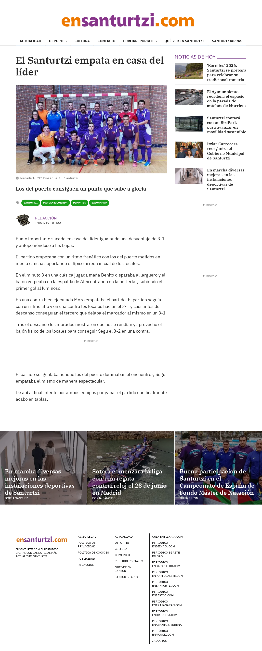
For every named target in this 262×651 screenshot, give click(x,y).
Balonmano (99, 202)
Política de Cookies (93, 552)
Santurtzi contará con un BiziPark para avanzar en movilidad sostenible (226, 124)
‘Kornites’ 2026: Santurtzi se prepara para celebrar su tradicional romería (226, 72)
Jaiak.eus (159, 640)
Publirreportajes (129, 561)
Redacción (46, 218)
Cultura (121, 549)
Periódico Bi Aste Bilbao (166, 554)
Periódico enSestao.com (163, 593)
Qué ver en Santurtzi (123, 569)
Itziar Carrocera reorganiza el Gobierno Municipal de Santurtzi (225, 150)
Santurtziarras (127, 577)
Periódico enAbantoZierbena (167, 623)
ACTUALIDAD (30, 41)
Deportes (79, 202)
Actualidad (124, 536)
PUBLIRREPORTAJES (140, 41)
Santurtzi (31, 202)
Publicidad (86, 558)
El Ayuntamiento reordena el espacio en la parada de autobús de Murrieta (226, 98)
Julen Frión (189, 498)
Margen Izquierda (55, 202)
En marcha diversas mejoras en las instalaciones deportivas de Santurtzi (226, 179)
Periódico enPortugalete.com (167, 574)
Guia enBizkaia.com (167, 536)
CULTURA (82, 41)
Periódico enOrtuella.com (164, 613)
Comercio (122, 555)
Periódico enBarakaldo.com (166, 564)
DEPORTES (58, 41)
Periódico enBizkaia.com (163, 544)
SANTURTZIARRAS (227, 41)
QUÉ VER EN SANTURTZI (184, 41)
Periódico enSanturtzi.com (165, 583)
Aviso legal (87, 536)
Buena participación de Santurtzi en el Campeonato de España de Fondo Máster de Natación (217, 481)
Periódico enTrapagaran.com (167, 603)
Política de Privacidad (86, 544)
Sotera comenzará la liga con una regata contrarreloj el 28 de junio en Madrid (129, 481)
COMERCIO (106, 41)
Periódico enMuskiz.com (163, 632)
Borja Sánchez (16, 498)
